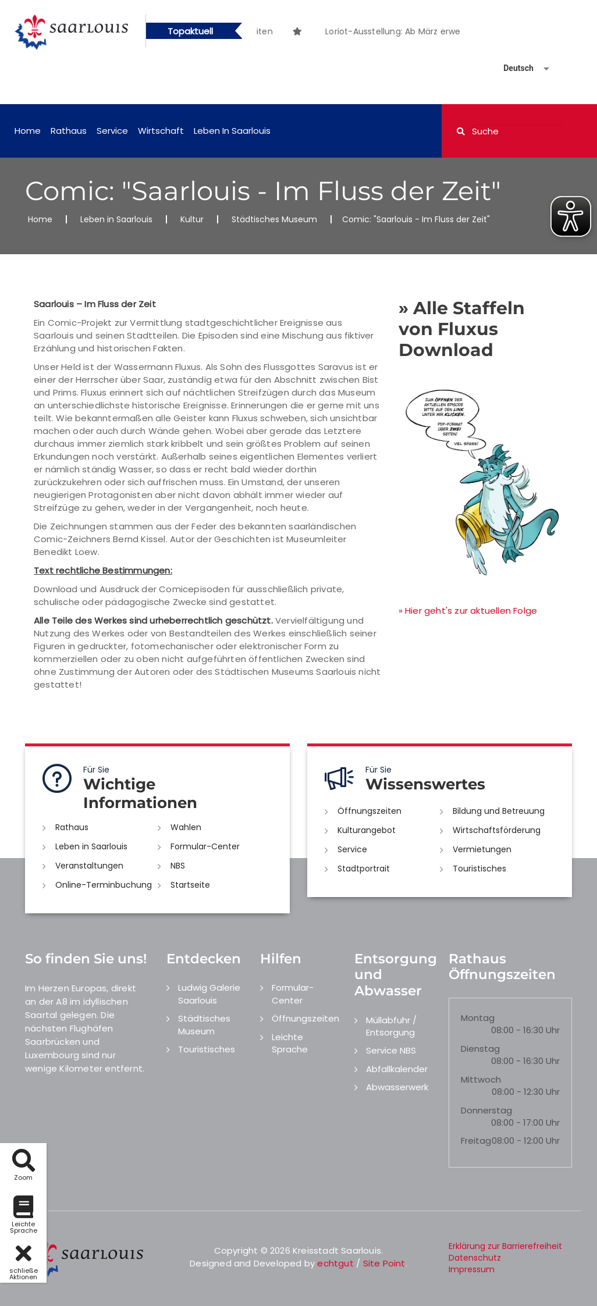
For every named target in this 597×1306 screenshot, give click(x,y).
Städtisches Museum (274, 219)
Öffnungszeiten (369, 811)
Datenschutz (475, 1258)
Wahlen (185, 827)
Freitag (476, 1140)
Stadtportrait (363, 868)
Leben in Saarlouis (232, 130)
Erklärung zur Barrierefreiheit (505, 1246)
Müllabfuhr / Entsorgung (391, 1026)
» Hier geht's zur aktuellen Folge (468, 610)
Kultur (192, 219)
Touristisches (479, 868)
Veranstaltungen (89, 865)
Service (112, 130)
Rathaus (69, 130)
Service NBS (391, 1050)
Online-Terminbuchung (103, 885)
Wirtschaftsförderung (497, 830)
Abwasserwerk (397, 1087)
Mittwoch (481, 1079)
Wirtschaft (161, 130)
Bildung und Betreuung (499, 811)
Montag (478, 1018)
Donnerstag (486, 1110)
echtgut (335, 1263)
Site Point (384, 1263)
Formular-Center (205, 846)
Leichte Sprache (290, 1043)
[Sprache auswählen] (512, 68)
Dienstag (480, 1048)
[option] (320, 25)
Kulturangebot (366, 830)
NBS (177, 865)
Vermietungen (482, 849)
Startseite (190, 885)
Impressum (472, 1269)
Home (28, 130)
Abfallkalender (397, 1069)
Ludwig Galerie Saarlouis (209, 993)
